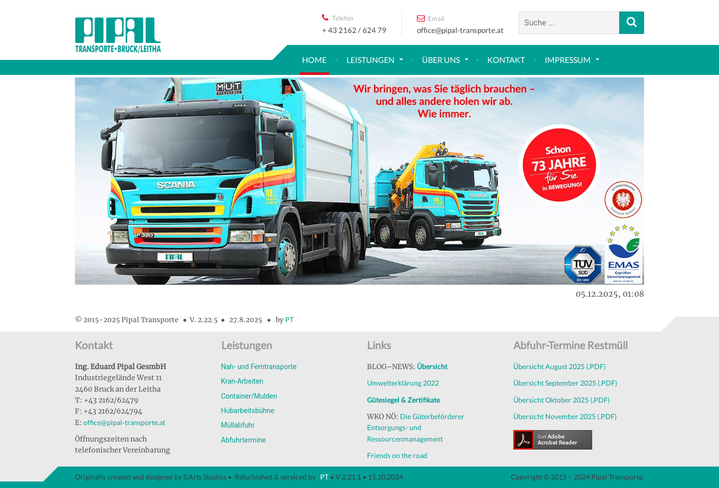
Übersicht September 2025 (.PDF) (565, 383)
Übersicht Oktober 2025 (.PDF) (561, 400)
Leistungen (370, 59)
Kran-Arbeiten (242, 381)
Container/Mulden (249, 396)
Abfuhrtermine (243, 440)
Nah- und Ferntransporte (259, 367)
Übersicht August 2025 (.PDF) (559, 366)
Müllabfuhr (238, 425)
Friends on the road (397, 455)
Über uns (441, 59)
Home (314, 59)
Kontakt (506, 59)
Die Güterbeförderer (432, 416)
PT (289, 320)
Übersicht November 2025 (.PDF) (565, 416)
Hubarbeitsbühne (248, 411)
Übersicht (432, 366)
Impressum (568, 59)
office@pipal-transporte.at (124, 422)
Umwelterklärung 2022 (403, 383)
